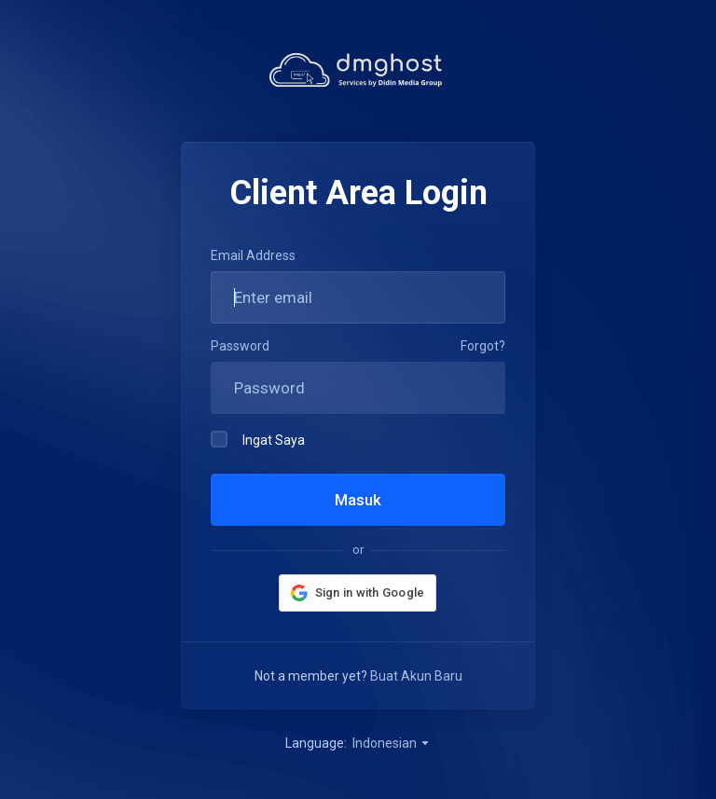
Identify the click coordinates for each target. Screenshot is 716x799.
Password (240, 345)
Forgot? (483, 345)
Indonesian (391, 743)
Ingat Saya (258, 439)
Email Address (253, 255)
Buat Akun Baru (416, 675)
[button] (358, 593)
